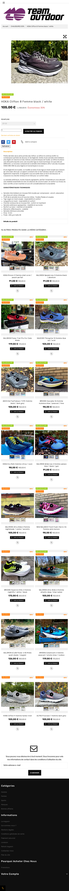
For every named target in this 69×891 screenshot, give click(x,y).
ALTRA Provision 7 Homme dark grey (51, 716)
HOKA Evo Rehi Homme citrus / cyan (17, 464)
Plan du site (5, 855)
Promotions (5, 867)
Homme (4, 792)
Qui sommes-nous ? (8, 825)
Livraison (4, 842)
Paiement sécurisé (8, 838)
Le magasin (5, 821)
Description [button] (7, 151)
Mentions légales (7, 830)
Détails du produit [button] (10, 221)
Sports (3, 800)
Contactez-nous (7, 851)
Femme (4, 796)
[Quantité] (11, 130)
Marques (4, 805)
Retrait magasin (7, 846)
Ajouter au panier (33, 131)
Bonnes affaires (7, 809)
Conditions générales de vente (12, 834)
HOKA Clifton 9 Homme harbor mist (17, 716)
